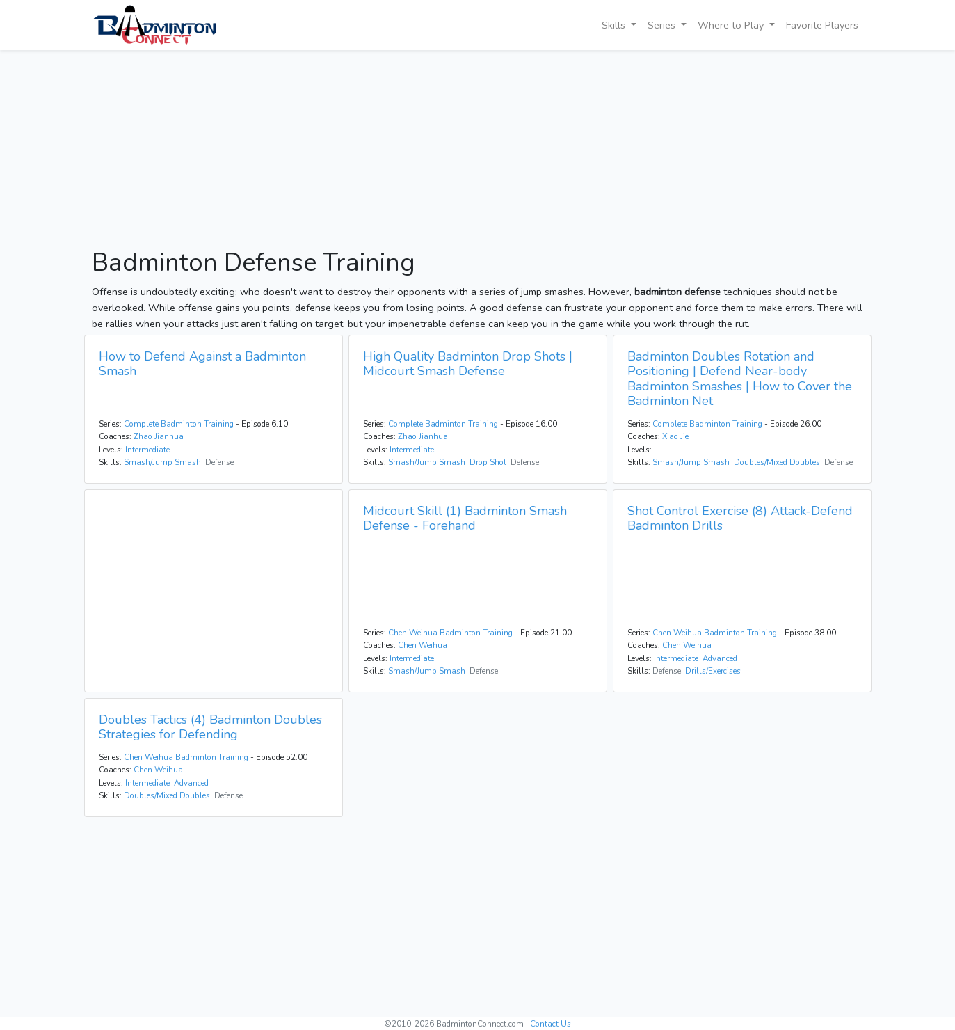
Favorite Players (822, 25)
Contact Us (550, 1023)
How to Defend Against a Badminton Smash (202, 364)
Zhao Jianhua (159, 436)
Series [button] (663, 25)
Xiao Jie (675, 436)
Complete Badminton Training (179, 423)
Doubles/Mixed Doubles (777, 462)
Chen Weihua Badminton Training (450, 632)
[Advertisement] (478, 150)
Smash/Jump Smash (162, 462)
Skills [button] (615, 25)
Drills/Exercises (713, 670)
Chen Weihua (422, 645)
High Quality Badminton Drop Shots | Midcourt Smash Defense (467, 364)
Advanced (720, 658)
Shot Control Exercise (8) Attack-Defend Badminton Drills (740, 518)
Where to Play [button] (732, 25)
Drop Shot (488, 462)
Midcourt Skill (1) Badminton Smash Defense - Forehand (465, 518)
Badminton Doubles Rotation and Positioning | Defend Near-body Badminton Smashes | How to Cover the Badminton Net (739, 379)
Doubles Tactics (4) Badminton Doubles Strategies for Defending (210, 727)
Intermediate (147, 449)
